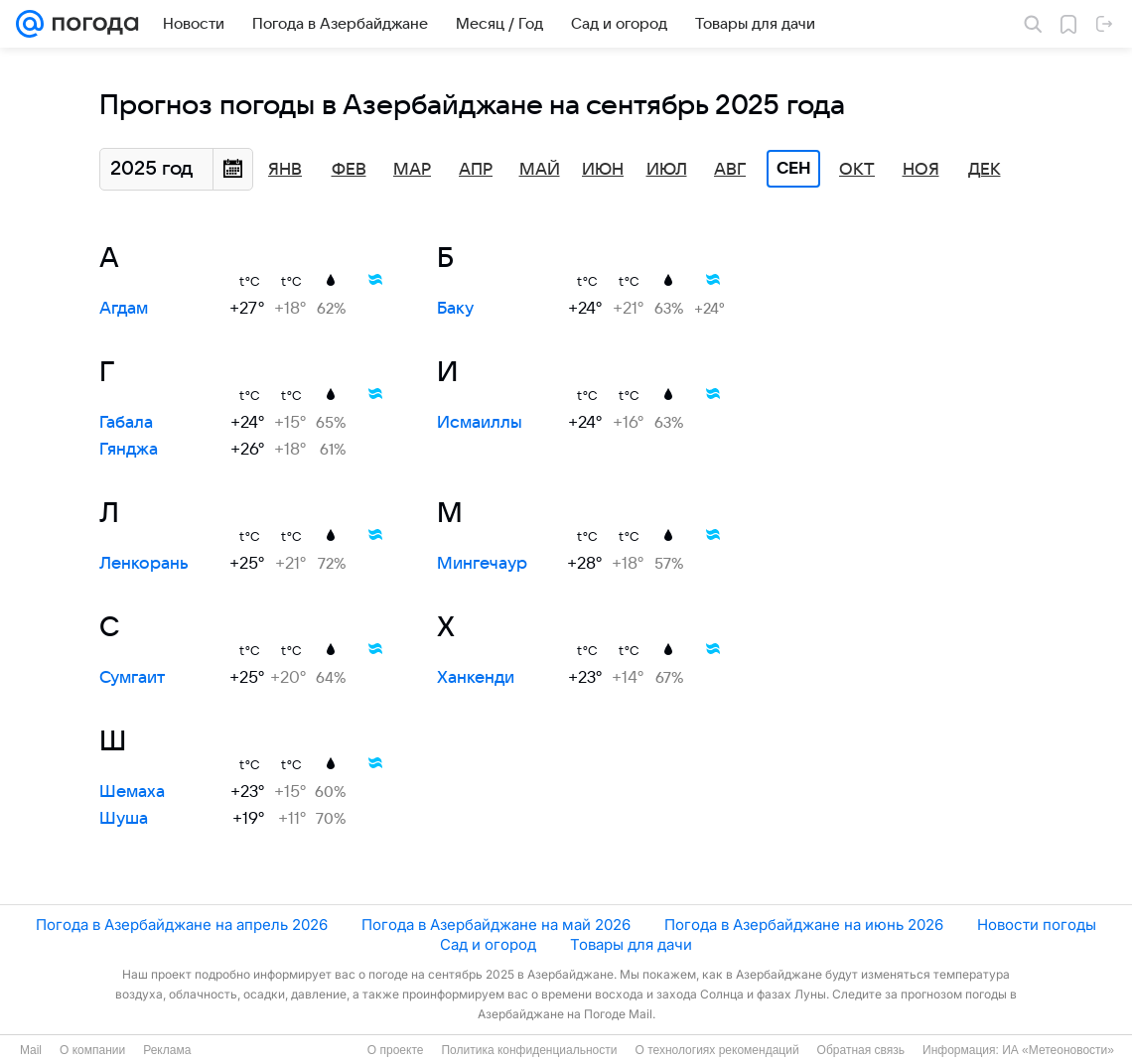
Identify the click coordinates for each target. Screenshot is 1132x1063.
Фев (349, 170)
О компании (92, 1050)
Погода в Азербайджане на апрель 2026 (182, 924)
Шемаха (132, 792)
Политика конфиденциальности (529, 1050)
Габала (126, 423)
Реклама (167, 1050)
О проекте (395, 1050)
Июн (603, 170)
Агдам (123, 309)
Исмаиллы (479, 423)
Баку (455, 309)
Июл (666, 170)
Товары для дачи (631, 944)
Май (539, 170)
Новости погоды (1036, 924)
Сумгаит (132, 678)
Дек (984, 170)
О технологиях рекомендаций (716, 1050)
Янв (285, 170)
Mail (31, 1050)
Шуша (123, 819)
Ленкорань (144, 564)
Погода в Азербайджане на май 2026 (496, 924)
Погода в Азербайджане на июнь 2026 (803, 924)
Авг (730, 170)
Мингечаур (482, 564)
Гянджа (128, 450)
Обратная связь (861, 1050)
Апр (476, 170)
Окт (857, 170)
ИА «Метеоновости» (1058, 1050)
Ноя (921, 170)
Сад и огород (488, 944)
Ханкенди (475, 678)
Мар (412, 170)
